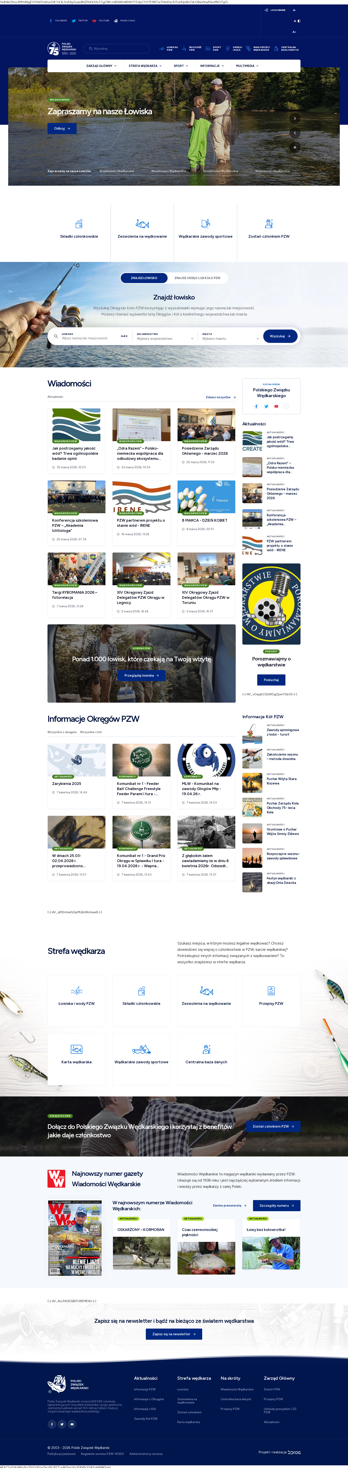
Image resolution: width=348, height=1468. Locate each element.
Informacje (210, 66)
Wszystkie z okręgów (62, 732)
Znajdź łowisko (144, 278)
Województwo (147, 334)
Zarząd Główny (99, 66)
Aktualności (55, 396)
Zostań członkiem (189, 1412)
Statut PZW (272, 1389)
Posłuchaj (271, 680)
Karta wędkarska (188, 1422)
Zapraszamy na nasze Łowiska (69, 171)
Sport (179, 66)
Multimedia (245, 66)
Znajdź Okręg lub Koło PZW (197, 278)
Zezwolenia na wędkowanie (187, 1401)
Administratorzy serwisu (146, 1454)
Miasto (207, 334)
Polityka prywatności (61, 1454)
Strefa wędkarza (143, 66)
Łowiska (182, 1389)
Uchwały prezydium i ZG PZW (280, 1410)
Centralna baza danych (236, 1399)
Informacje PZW (145, 1389)
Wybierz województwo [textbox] (154, 339)
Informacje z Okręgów (149, 1399)
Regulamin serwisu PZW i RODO (102, 1454)
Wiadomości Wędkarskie (116, 171)
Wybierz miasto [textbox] (214, 339)
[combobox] (165, 339)
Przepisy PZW (230, 1409)
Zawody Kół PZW (146, 1418)
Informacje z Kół (145, 1409)
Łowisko (67, 334)
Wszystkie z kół (91, 732)
